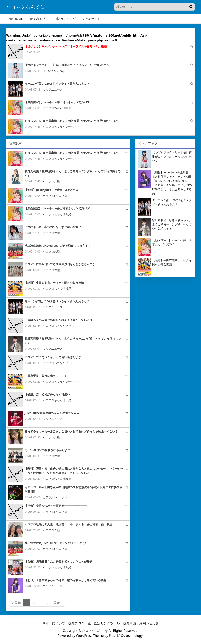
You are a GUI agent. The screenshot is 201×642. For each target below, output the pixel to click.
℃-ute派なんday (53, 71)
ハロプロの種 (51, 181)
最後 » (57, 603)
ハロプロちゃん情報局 (57, 108)
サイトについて (53, 623)
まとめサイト (91, 19)
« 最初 (16, 603)
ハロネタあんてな (95, 630)
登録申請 (129, 623)
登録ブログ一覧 (79, 623)
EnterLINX (116, 635)
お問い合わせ (149, 623)
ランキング (66, 19)
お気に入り (39, 19)
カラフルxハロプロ (55, 196)
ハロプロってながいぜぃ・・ (61, 126)
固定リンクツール (107, 623)
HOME (16, 19)
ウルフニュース (53, 89)
